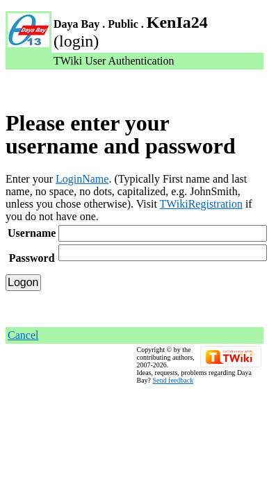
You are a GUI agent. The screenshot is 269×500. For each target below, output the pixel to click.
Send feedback (173, 380)
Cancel (23, 335)
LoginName (82, 179)
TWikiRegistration (201, 204)
